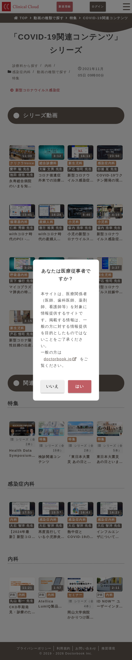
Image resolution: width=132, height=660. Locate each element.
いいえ (52, 386)
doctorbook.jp (58, 359)
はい (79, 386)
